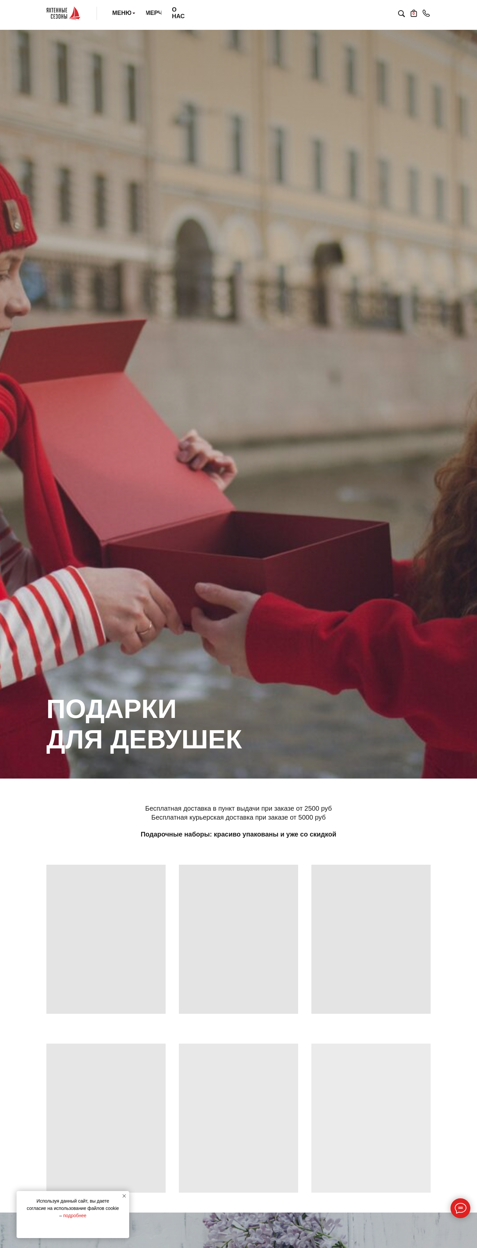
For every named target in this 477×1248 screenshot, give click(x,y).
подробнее (74, 1215)
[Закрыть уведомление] (124, 1196)
